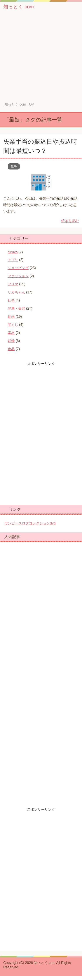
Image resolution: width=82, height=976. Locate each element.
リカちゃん (16, 292)
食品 (11, 349)
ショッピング (18, 268)
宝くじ (13, 325)
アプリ (13, 260)
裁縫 (11, 341)
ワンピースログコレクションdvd (30, 523)
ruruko (12, 252)
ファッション (18, 276)
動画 (11, 316)
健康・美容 (16, 308)
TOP (19, 104)
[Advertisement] (41, 59)
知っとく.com (18, 6)
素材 (11, 333)
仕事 (14, 166)
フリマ (13, 284)
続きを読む (70, 221)
